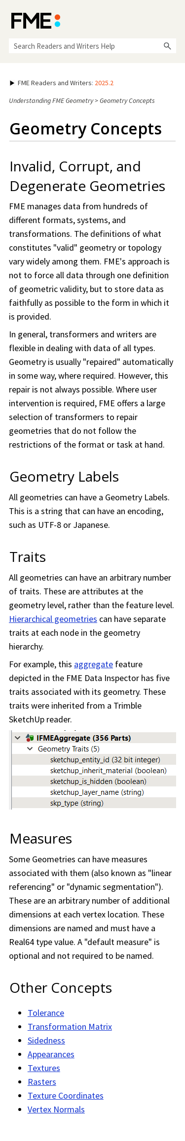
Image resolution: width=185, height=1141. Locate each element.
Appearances (51, 1054)
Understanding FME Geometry (51, 100)
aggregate (93, 664)
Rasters (42, 1081)
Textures (44, 1068)
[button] (167, 45)
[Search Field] (92, 45)
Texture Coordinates (66, 1095)
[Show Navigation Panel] (171, 20)
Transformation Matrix (70, 1026)
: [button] (61, 82)
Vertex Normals (56, 1109)
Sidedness (46, 1040)
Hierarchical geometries (53, 618)
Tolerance (46, 1012)
